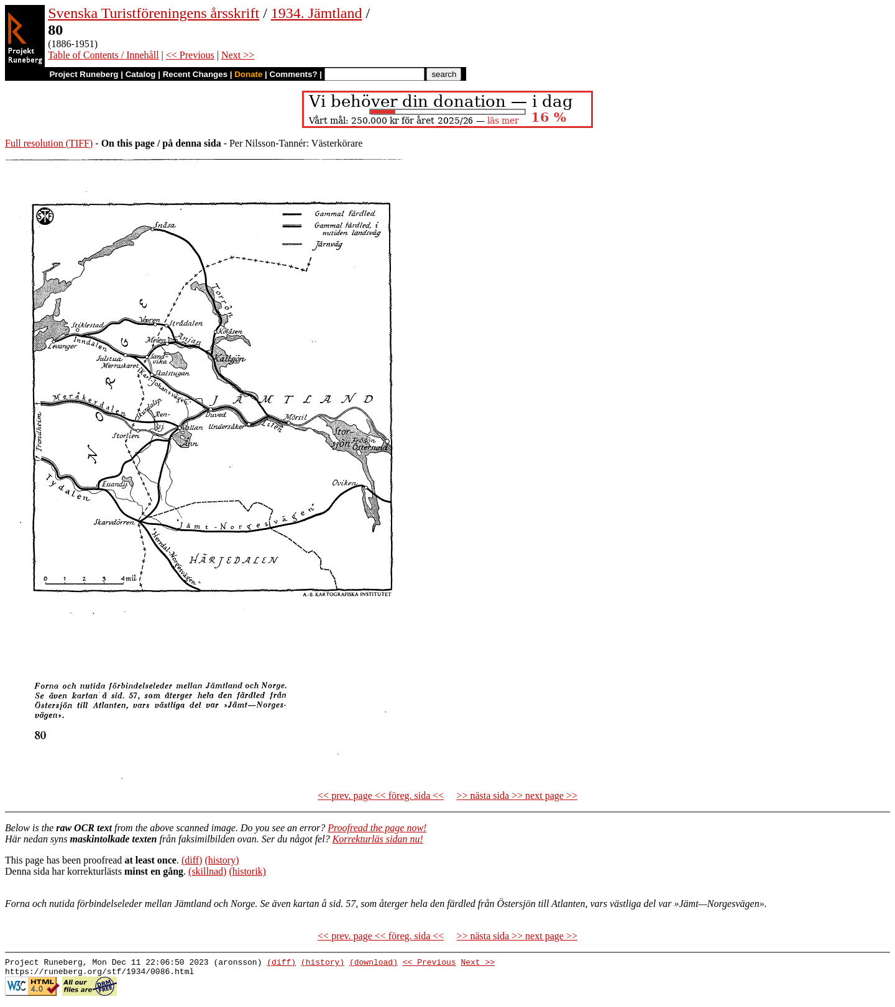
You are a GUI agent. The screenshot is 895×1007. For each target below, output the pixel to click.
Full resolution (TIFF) (49, 143)
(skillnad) (207, 871)
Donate (248, 74)
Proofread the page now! (377, 827)
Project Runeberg (83, 74)
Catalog (141, 74)
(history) (221, 860)
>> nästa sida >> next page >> (516, 795)
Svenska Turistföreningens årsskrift (153, 13)
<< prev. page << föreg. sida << (381, 795)
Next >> (237, 55)
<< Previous (190, 55)
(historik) (247, 871)
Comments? (294, 74)
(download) (373, 963)
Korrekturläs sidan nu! (378, 839)
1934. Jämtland (316, 13)
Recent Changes (195, 74)
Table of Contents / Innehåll (103, 55)
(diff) (191, 860)
